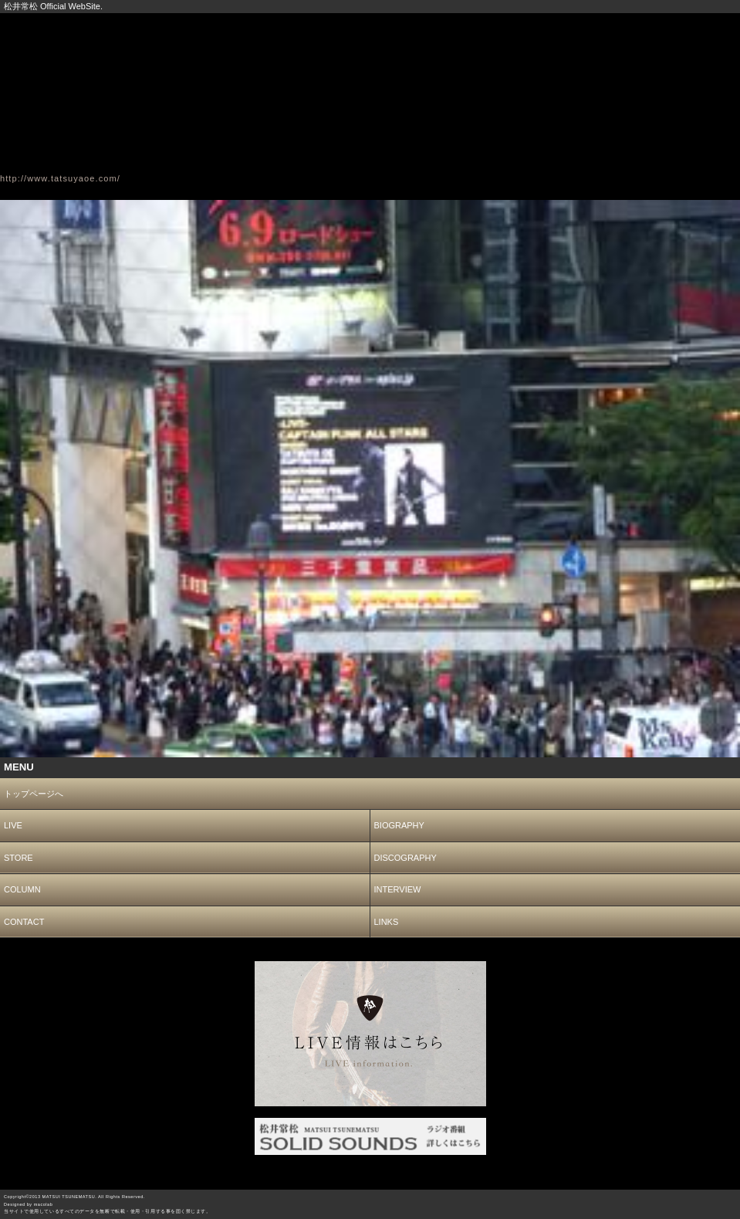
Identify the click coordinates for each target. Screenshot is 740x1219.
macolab (43, 1204)
